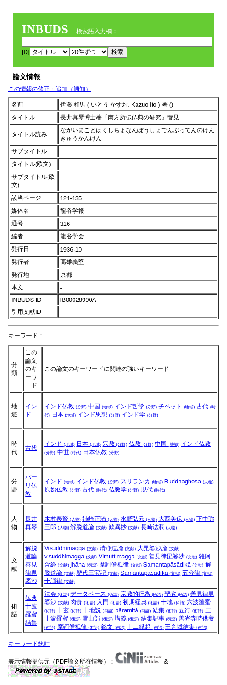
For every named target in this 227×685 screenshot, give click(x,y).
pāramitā (133, 610)
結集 (31, 622)
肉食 (82, 602)
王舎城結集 (186, 626)
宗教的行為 (142, 593)
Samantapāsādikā (173, 564)
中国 (100, 406)
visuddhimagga (70, 556)
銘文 (113, 626)
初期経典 (141, 602)
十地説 (98, 610)
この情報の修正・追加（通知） (49, 89)
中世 (69, 452)
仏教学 (124, 489)
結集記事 (159, 618)
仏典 (31, 597)
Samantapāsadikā (151, 572)
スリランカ (142, 481)
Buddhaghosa (189, 481)
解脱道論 (88, 527)
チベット (176, 406)
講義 (127, 618)
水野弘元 (139, 518)
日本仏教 (101, 452)
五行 (191, 610)
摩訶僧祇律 (120, 564)
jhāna (83, 564)
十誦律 (59, 581)
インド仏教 (65, 406)
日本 (64, 414)
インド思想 (99, 414)
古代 (31, 447)
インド (59, 443)
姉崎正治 (100, 518)
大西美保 (176, 518)
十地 (173, 602)
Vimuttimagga (123, 556)
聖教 (176, 593)
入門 (109, 602)
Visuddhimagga (71, 548)
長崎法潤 (159, 527)
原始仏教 (62, 489)
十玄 (69, 610)
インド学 (139, 414)
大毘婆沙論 (158, 548)
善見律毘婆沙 (31, 572)
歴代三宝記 (97, 572)
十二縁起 (145, 626)
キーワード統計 (29, 643)
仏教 (141, 443)
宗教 (115, 443)
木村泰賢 (62, 518)
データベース (94, 593)
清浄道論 (118, 548)
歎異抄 (124, 527)
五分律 (197, 572)
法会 (56, 593)
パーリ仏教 (31, 485)
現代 (153, 489)
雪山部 (97, 618)
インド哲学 (136, 406)
